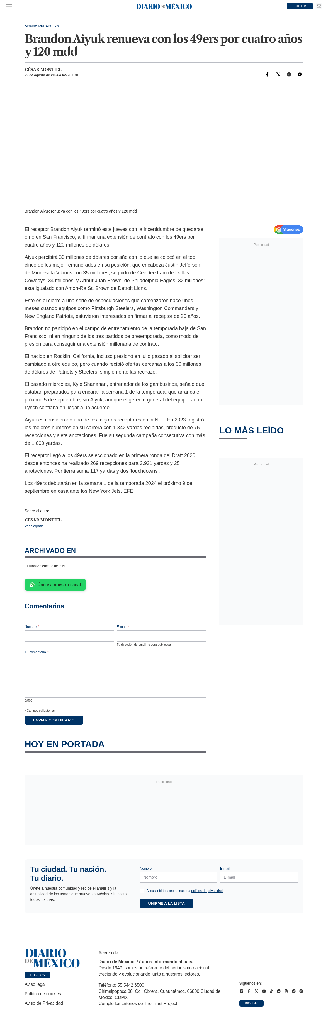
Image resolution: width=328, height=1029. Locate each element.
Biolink (251, 1003)
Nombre (32, 627)
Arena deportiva (42, 26)
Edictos (37, 975)
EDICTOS (300, 6)
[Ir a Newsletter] (319, 6)
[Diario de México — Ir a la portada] (164, 6)
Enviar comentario (54, 720)
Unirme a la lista (166, 903)
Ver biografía (34, 526)
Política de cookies (43, 993)
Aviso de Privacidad (44, 1003)
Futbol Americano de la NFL (48, 566)
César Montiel (43, 69)
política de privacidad (207, 891)
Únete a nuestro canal (55, 584)
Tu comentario (37, 652)
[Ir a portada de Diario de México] (52, 958)
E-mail (123, 627)
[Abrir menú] (9, 6)
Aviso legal (35, 984)
